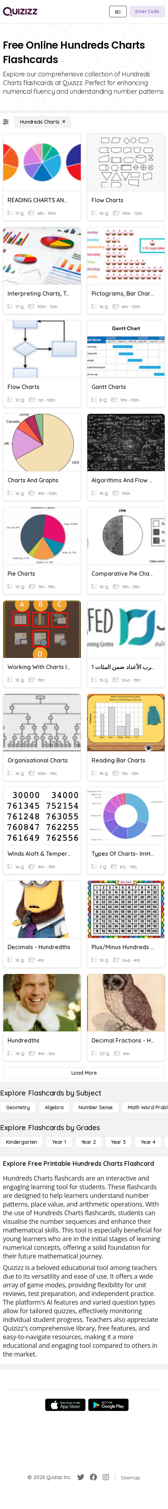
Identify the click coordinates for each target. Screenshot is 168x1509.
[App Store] (65, 1405)
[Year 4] (148, 1142)
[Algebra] (54, 1107)
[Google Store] (108, 1405)
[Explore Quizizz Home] (20, 11)
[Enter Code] (147, 11)
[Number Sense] (96, 1107)
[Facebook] (93, 1477)
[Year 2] (88, 1142)
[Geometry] (18, 1107)
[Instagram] (106, 1477)
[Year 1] (59, 1142)
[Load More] (84, 1073)
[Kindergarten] (21, 1142)
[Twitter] (80, 1477)
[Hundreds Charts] (42, 122)
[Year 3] (118, 1142)
